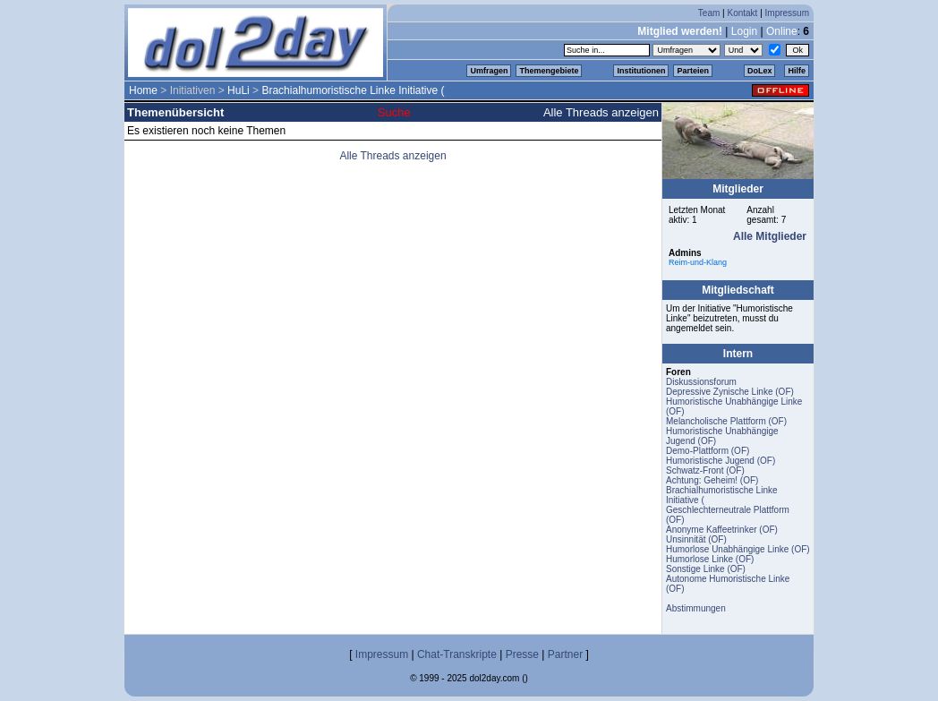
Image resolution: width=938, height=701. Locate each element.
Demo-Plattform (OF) (707, 451)
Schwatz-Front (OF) (705, 470)
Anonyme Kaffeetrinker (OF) (722, 529)
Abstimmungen (696, 608)
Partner (565, 654)
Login (744, 31)
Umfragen (488, 70)
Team (709, 13)
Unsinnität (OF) (696, 539)
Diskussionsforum (701, 382)
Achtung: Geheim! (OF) (712, 480)
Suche (394, 112)
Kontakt (742, 13)
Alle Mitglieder (769, 236)
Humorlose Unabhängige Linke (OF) (738, 549)
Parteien (693, 70)
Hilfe (797, 70)
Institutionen (641, 70)
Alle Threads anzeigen (601, 112)
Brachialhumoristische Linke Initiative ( (352, 90)
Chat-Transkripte (457, 654)
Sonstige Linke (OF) (706, 569)
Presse (522, 654)
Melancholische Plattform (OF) (726, 421)
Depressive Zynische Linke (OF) (730, 392)
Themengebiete (548, 70)
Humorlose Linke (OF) (710, 559)
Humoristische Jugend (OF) (720, 461)
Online (781, 31)
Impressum (787, 13)
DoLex (759, 70)
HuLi (238, 90)
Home (143, 90)
